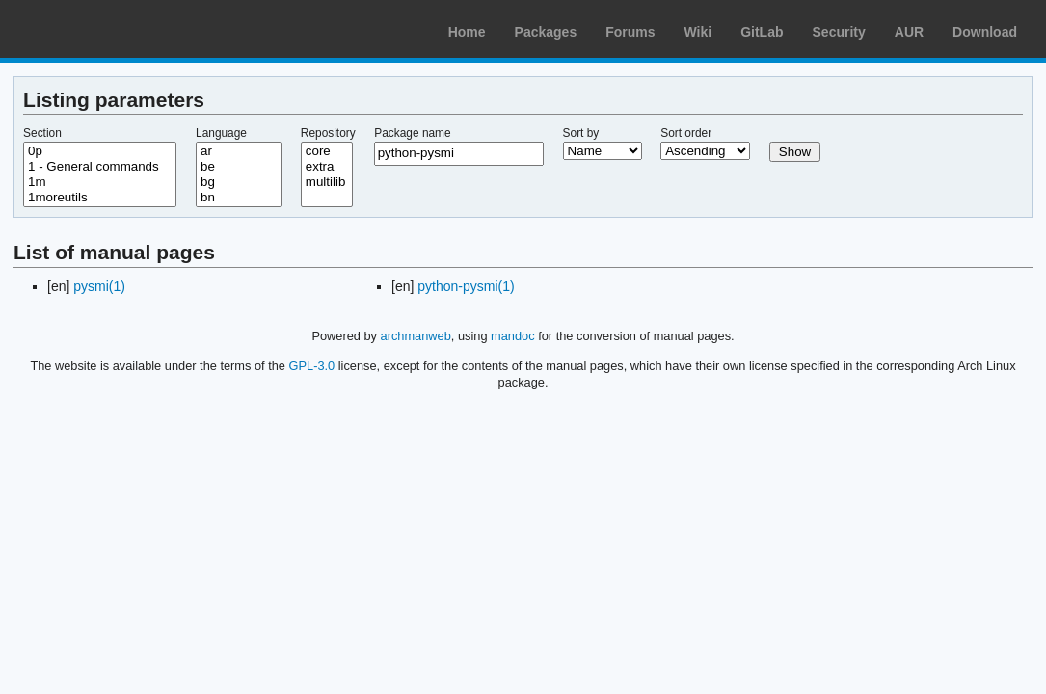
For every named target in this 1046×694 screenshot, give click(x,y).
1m (99, 182)
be (239, 166)
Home (467, 32)
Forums (630, 32)
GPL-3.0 (312, 366)
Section (42, 133)
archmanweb (416, 336)
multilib (327, 182)
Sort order (685, 133)
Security (839, 32)
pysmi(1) (99, 286)
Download (984, 32)
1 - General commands (99, 166)
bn (239, 197)
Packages (546, 32)
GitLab (761, 32)
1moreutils (99, 197)
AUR (909, 32)
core (327, 151)
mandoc (513, 336)
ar (239, 151)
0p (99, 151)
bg (239, 182)
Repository (328, 133)
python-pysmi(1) (465, 286)
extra (327, 166)
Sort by (581, 133)
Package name (412, 133)
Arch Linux (106, 29)
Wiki (698, 32)
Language (221, 133)
